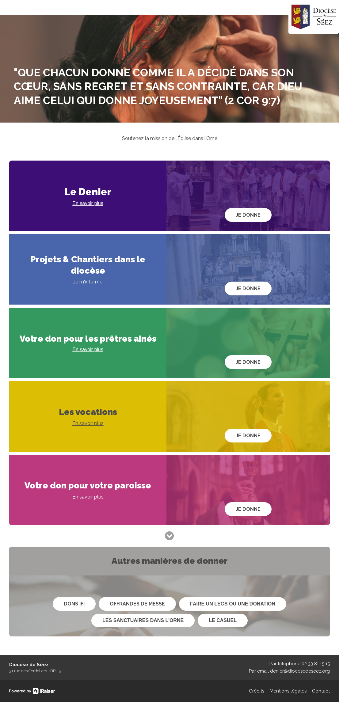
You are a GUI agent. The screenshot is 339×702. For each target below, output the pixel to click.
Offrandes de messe (137, 604)
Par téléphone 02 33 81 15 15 (299, 663)
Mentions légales (288, 691)
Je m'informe (87, 282)
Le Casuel (223, 620)
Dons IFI (74, 604)
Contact (321, 691)
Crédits (256, 691)
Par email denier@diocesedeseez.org (289, 671)
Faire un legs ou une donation (232, 603)
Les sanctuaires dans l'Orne (143, 620)
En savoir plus (87, 203)
